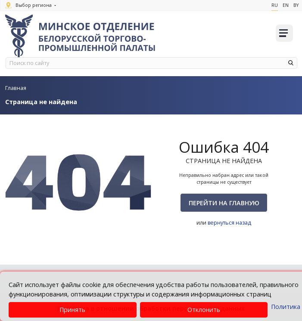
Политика (285, 306)
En (286, 5)
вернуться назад (229, 222)
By (296, 5)
